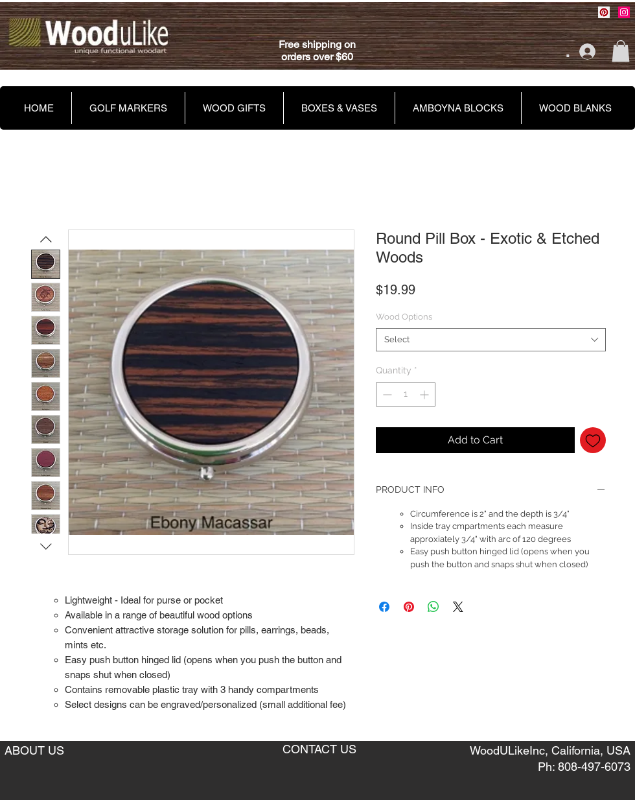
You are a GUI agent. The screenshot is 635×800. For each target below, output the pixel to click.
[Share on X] (458, 607)
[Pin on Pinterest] (409, 607)
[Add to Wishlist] (593, 440)
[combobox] (491, 339)
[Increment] (425, 394)
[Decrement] (386, 394)
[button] (621, 51)
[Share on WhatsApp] (433, 607)
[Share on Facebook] (384, 607)
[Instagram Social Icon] (624, 12)
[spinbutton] (405, 394)
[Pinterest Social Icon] (604, 12)
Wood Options (404, 317)
